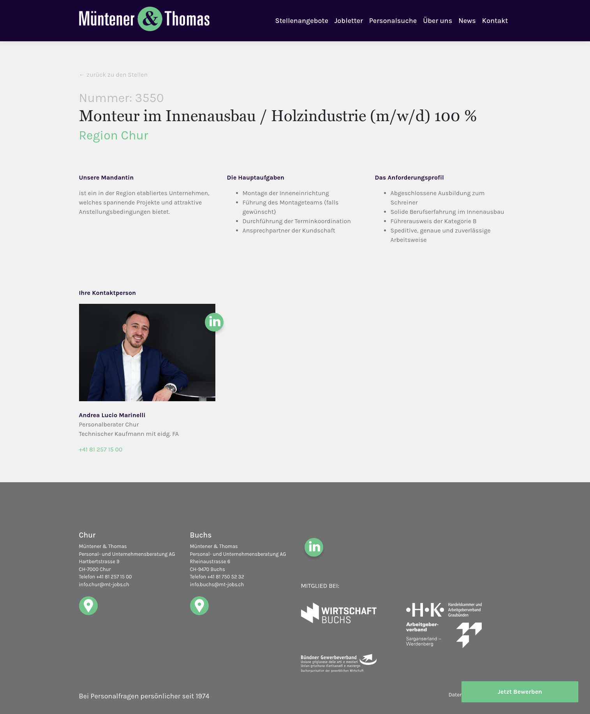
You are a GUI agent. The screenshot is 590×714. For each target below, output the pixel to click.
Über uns (437, 20)
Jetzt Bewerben (520, 691)
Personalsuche (393, 20)
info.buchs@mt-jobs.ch (217, 584)
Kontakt (495, 20)
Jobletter (349, 20)
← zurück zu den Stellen (113, 74)
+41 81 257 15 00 (101, 449)
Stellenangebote (301, 20)
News (467, 20)
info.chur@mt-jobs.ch (104, 584)
